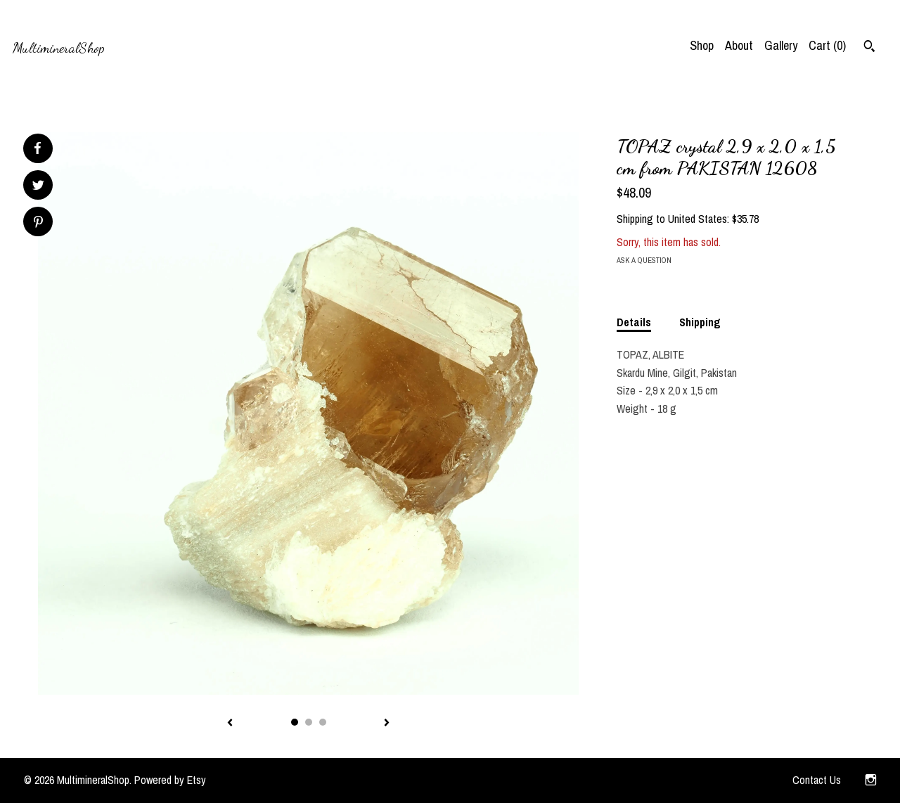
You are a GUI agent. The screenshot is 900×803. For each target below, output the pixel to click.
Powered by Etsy (170, 780)
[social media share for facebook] (37, 148)
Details (634, 322)
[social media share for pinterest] (38, 223)
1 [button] (294, 722)
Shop (702, 45)
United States (697, 218)
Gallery (780, 45)
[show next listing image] (386, 723)
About (739, 45)
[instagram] (871, 780)
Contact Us (816, 780)
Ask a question (644, 260)
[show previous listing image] (230, 723)
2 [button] (308, 722)
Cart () (827, 45)
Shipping (700, 322)
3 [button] (322, 722)
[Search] (869, 48)
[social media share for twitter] (38, 186)
